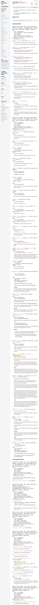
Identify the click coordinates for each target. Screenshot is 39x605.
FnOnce (17, 210)
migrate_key (19, 340)
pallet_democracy (15, 1)
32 (26, 554)
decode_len (18, 294)
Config (27, 7)
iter (17, 40)
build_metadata (17, 501)
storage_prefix (17, 550)
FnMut (17, 104)
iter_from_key (19, 56)
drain (17, 92)
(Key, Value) (32, 40)
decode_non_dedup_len (21, 313)
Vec (31, 47)
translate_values (20, 416)
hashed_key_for (19, 131)
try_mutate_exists (20, 248)
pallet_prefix (17, 546)
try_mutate (18, 216)
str (25, 503)
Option (23, 104)
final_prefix (17, 554)
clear (17, 375)
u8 (33, 47)
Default (17, 230)
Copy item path (27, 3)
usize (17, 295)
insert (17, 190)
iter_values (19, 409)
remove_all (18, 354)
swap (17, 168)
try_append (18, 442)
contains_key (19, 140)
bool (36, 140)
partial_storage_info (19, 480)
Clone (25, 448)
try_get (18, 158)
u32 (23, 129)
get (17, 147)
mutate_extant (19, 226)
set (17, 177)
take (17, 260)
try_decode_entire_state (20, 601)
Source (13, 4)
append (17, 271)
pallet (21, 1)
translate (18, 100)
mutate (17, 206)
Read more (20, 564)
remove (17, 199)
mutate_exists (19, 237)
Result (14, 159)
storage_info (17, 527)
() (20, 159)
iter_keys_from (19, 72)
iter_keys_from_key (20, 81)
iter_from (18, 47)
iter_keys (18, 66)
